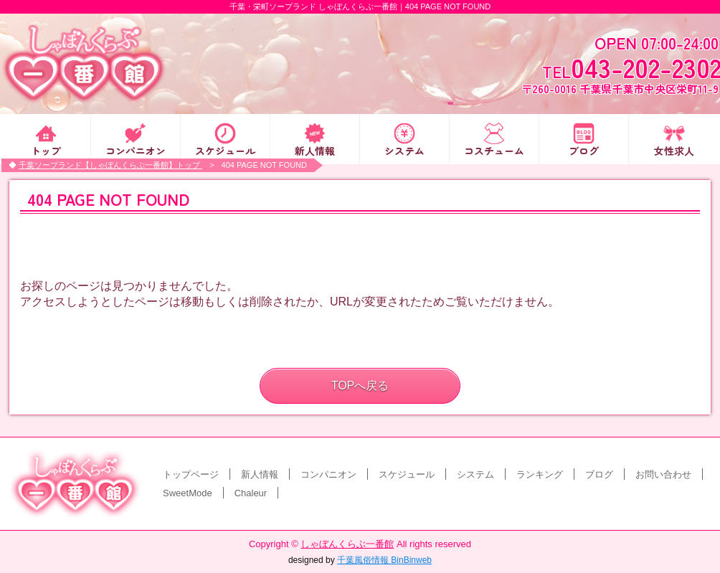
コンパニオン (135, 149)
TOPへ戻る (360, 385)
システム (404, 149)
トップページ (191, 474)
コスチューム (494, 149)
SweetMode (187, 493)
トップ (46, 149)
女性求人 (674, 149)
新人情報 (315, 149)
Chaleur (251, 493)
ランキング (539, 474)
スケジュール (225, 149)
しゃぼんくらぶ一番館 (347, 544)
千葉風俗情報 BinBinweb (384, 560)
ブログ (584, 149)
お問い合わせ (663, 474)
